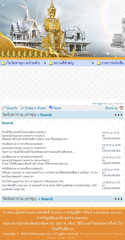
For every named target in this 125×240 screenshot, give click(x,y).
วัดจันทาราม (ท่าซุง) (19, 115)
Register (118, 103)
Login (110, 103)
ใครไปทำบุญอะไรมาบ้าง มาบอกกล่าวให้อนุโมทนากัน (33, 181)
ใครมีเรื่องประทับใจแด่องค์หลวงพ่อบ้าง (24, 132)
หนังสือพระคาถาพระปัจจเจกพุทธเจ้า (22, 144)
